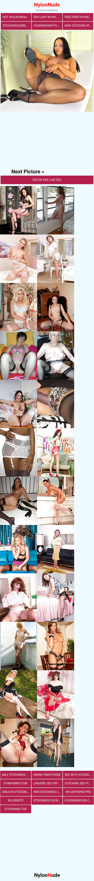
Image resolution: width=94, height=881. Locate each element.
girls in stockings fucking (16, 792)
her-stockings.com (47, 792)
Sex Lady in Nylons (48, 17)
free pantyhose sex (79, 17)
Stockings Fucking (47, 800)
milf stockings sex (16, 775)
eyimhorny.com (15, 783)
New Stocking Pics (79, 25)
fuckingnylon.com (79, 800)
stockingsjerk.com (17, 25)
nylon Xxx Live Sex (47, 180)
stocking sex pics (78, 783)
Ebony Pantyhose (47, 775)
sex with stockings (79, 775)
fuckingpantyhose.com (48, 25)
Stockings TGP (15, 809)
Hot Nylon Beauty (16, 17)
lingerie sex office (47, 783)
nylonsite (16, 800)
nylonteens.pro (78, 792)
